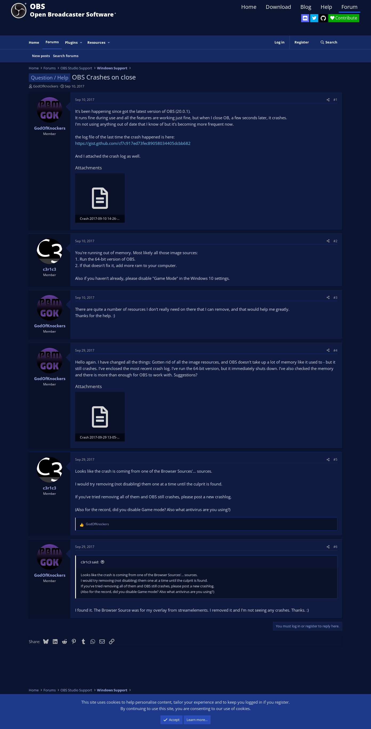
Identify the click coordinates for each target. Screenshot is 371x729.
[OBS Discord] (305, 18)
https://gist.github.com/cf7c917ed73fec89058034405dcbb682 (133, 143)
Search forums (65, 55)
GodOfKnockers (45, 86)
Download (278, 6)
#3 (335, 297)
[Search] (328, 42)
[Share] (328, 99)
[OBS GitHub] (323, 18)
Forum (349, 6)
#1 (335, 99)
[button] (81, 42)
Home (248, 6)
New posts (41, 55)
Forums (52, 41)
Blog (305, 6)
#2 (335, 241)
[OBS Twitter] (314, 18)
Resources (96, 42)
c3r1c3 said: (90, 562)
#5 (335, 459)
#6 (335, 546)
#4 (335, 350)
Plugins (71, 42)
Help (326, 6)
